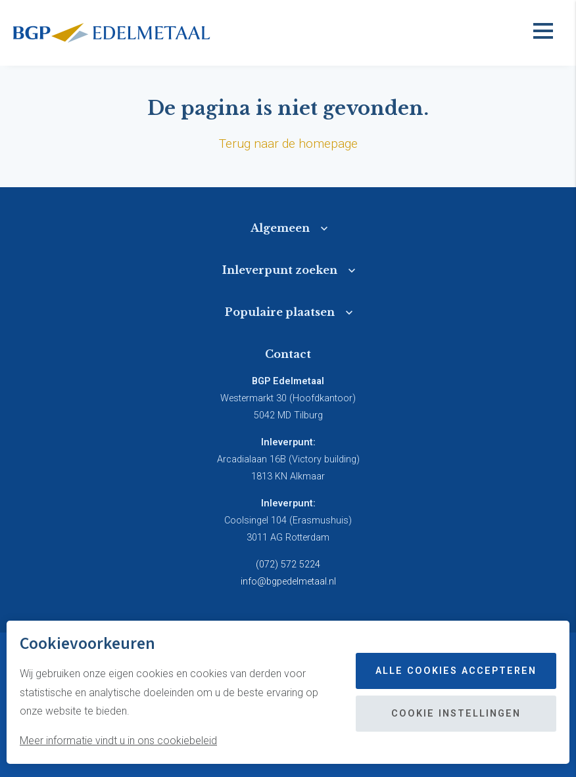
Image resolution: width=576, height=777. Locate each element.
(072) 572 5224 (288, 564)
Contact (288, 354)
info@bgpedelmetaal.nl (288, 581)
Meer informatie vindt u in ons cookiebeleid (118, 740)
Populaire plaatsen (280, 312)
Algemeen (280, 227)
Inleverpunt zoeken (279, 270)
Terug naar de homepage (288, 143)
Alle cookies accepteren (456, 671)
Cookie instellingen (456, 713)
